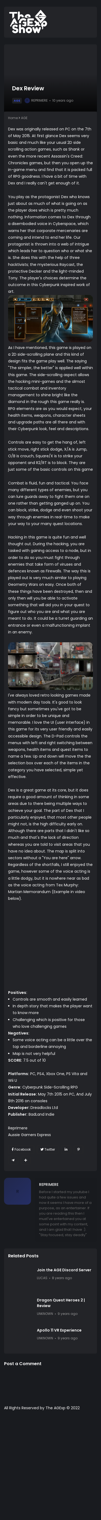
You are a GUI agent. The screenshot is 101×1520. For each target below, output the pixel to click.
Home (13, 118)
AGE (17, 100)
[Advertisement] (50, 1468)
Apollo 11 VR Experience (59, 1330)
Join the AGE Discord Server (64, 1270)
